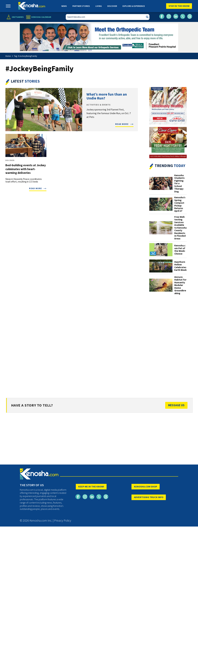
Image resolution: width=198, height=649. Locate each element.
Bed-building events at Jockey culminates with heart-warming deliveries (25, 168)
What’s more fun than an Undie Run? (106, 96)
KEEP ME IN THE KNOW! (91, 486)
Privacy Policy (62, 520)
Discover (112, 6)
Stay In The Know (179, 5)
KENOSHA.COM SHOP (145, 486)
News (64, 6)
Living (98, 6)
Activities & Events (98, 104)
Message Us (176, 405)
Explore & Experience (134, 6)
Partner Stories (81, 6)
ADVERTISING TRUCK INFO (148, 497)
